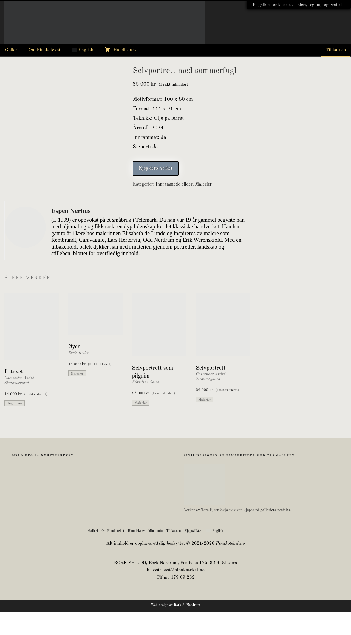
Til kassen (335, 50)
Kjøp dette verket (155, 168)
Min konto (155, 554)
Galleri (12, 50)
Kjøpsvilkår (193, 554)
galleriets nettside (275, 533)
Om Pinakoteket (44, 50)
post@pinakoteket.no (183, 593)
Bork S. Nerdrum (187, 628)
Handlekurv (125, 50)
